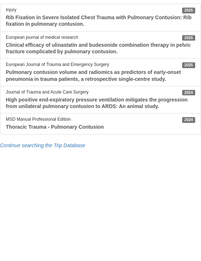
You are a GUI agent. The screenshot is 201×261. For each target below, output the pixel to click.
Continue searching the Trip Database (42, 145)
